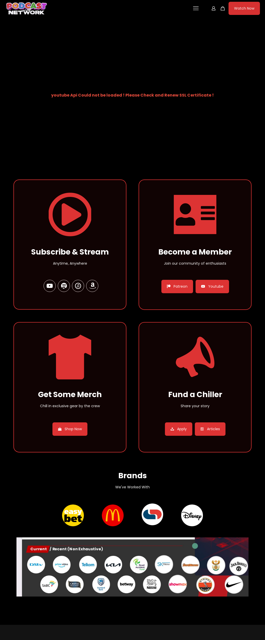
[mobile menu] (196, 8)
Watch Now (244, 8)
